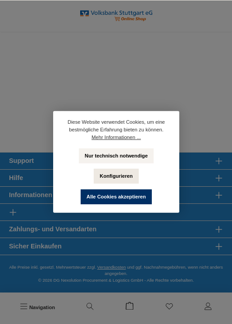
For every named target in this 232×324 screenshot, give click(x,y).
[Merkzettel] (169, 307)
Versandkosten (111, 267)
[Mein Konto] (208, 307)
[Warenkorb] (130, 307)
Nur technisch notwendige (116, 155)
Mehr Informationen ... (116, 137)
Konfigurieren (116, 176)
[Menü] (37, 307)
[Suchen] (90, 307)
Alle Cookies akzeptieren (116, 196)
